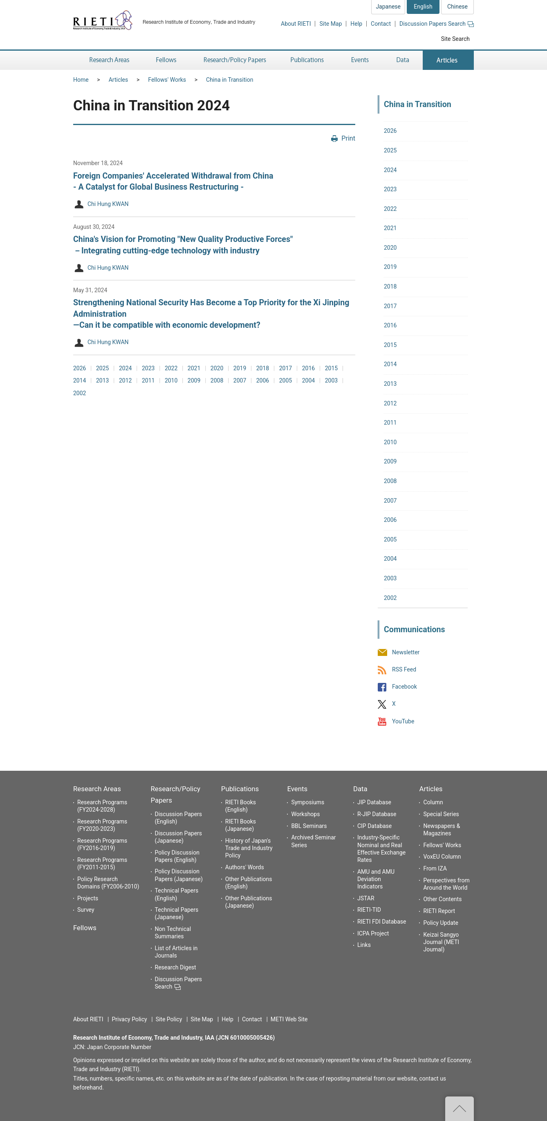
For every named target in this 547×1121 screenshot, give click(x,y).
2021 (194, 368)
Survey (85, 909)
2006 (262, 380)
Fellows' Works (167, 79)
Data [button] (403, 60)
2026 (79, 368)
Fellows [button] (166, 60)
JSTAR (365, 898)
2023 (148, 368)
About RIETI (296, 23)
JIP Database (374, 802)
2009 (194, 380)
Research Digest (175, 967)
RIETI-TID (369, 909)
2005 (285, 380)
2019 (239, 368)
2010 (171, 380)
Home (81, 79)
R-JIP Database (376, 814)
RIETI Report (439, 911)
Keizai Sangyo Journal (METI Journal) (441, 942)
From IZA (434, 868)
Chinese (457, 6)
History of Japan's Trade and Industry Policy (249, 848)
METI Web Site (289, 1019)
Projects (87, 898)
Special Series (441, 814)
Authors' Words (244, 867)
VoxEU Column (442, 856)
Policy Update (440, 923)
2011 (148, 380)
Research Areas (97, 789)
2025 (102, 368)
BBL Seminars (309, 826)
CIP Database (374, 826)
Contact (381, 23)
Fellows (84, 928)
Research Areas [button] (108, 60)
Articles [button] (448, 60)
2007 (239, 380)
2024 (125, 368)
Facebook (404, 687)
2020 (217, 368)
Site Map (330, 23)
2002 (79, 393)
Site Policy (169, 1019)
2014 (79, 380)
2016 (308, 368)
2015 (331, 368)
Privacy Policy (129, 1019)
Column (433, 802)
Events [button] (360, 60)
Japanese (388, 6)
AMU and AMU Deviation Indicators (376, 879)
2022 (171, 368)
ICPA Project (373, 933)
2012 (125, 380)
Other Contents (442, 899)
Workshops (305, 814)
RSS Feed (404, 669)
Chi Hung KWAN (108, 204)
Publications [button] (308, 60)
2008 (217, 380)
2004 (308, 380)
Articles (118, 79)
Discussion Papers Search (436, 23)
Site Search (455, 39)
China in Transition (229, 79)
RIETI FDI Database (381, 921)
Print (348, 138)
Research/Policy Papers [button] (234, 60)
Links (364, 945)
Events (297, 789)
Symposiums (307, 802)
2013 (102, 380)
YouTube (403, 721)
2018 (262, 368)
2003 (331, 380)
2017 (285, 368)
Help (356, 23)
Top (459, 1108)
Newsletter (405, 652)
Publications (240, 789)
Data (360, 789)
